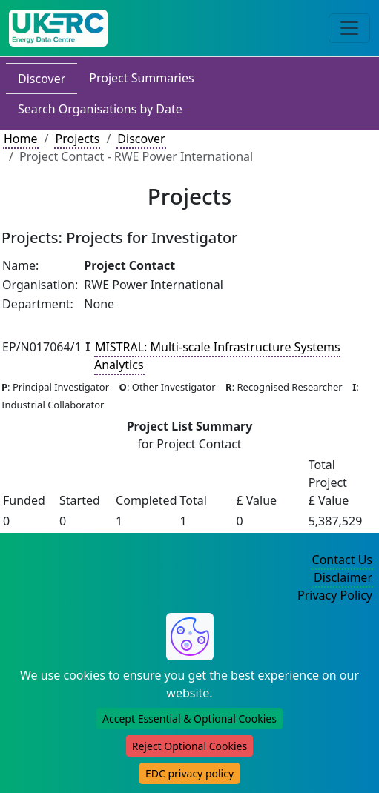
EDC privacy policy (189, 773)
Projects (77, 138)
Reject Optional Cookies (189, 746)
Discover (41, 78)
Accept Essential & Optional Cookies (189, 718)
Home (21, 138)
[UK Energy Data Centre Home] (58, 28)
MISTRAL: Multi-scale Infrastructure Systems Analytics (217, 356)
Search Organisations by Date (100, 109)
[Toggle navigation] (349, 28)
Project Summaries (141, 78)
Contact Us (342, 559)
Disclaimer (343, 577)
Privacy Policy (334, 595)
